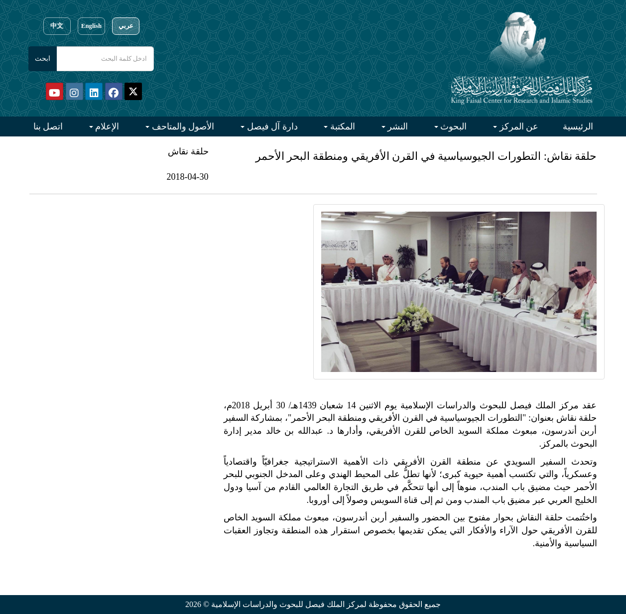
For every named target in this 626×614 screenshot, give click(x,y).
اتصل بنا (48, 126)
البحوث (452, 126)
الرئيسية (578, 126)
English (91, 25)
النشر (396, 126)
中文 (56, 25)
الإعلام (106, 126)
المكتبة (341, 126)
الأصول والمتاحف (181, 126)
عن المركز (517, 126)
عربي (126, 25)
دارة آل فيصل (271, 126)
